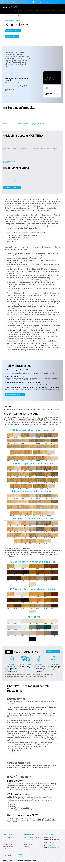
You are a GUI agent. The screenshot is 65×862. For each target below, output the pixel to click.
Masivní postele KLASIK (13, 15)
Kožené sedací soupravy (9, 839)
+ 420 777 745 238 (51, 846)
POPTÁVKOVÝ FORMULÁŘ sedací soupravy (12, 1)
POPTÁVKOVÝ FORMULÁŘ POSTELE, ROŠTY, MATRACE (14, 3)
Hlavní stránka (5, 15)
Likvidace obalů (28, 846)
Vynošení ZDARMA (29, 842)
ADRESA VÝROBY (48, 837)
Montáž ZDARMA (28, 844)
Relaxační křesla (7, 844)
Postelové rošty (7, 848)
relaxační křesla (40, 10)
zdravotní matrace (50, 10)
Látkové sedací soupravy (9, 837)
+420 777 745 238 (52, 2)
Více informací (41, 858)
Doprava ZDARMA (28, 839)
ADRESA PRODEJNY (49, 842)
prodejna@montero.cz (41, 2)
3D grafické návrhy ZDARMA (31, 837)
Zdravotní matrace (8, 846)
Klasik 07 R (20, 15)
